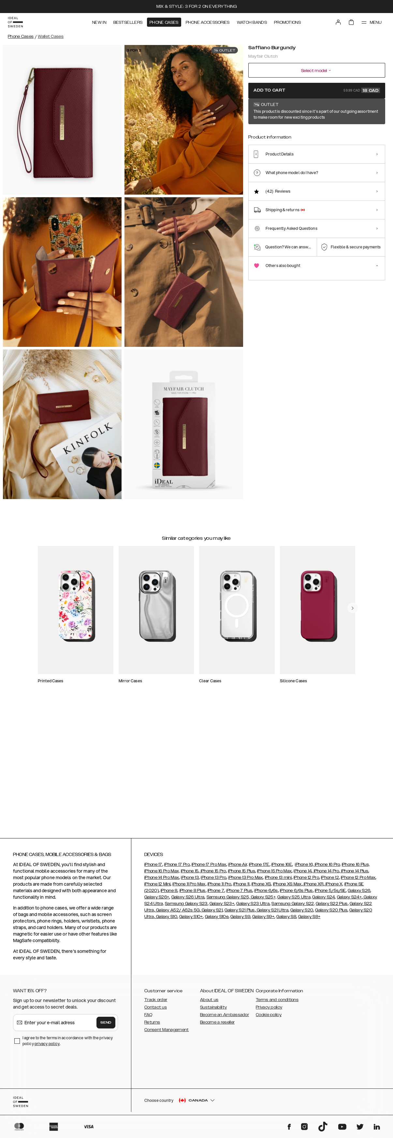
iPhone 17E (259, 867)
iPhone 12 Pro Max (358, 880)
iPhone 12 (330, 880)
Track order (155, 1002)
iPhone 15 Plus (241, 874)
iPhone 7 (216, 893)
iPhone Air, (238, 867)
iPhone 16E (281, 867)
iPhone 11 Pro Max (188, 887)
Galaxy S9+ (263, 919)
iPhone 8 (169, 893)
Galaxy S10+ (191, 919)
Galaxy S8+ (309, 919)
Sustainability (213, 1010)
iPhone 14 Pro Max (161, 880)
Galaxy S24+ (349, 900)
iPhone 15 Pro (212, 874)
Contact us (155, 1010)
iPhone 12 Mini (157, 887)
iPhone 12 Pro (306, 880)
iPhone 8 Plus (193, 893)
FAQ (148, 1017)
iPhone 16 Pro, (327, 867)
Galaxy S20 (301, 913)
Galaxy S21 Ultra (272, 913)
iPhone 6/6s (266, 893)
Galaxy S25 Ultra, (294, 900)
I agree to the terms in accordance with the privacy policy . (67, 1043)
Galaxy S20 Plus (331, 913)
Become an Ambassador (224, 1017)
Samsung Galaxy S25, (228, 900)
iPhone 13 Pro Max (245, 880)
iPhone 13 (190, 880)
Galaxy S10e (216, 919)
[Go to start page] (15, 22)
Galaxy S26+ (156, 900)
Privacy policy (269, 1010)
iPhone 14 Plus (354, 874)
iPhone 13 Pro (213, 880)
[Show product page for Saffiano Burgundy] (258, 134)
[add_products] (105, 635)
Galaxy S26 (359, 893)
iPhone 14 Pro (326, 874)
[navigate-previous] (358, 586)
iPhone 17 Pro (177, 867)
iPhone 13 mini (278, 880)
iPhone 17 (153, 867)
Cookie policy (269, 1017)
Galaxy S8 (286, 919)
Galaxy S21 (212, 913)
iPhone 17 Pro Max (209, 867)
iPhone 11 (241, 887)
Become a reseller (217, 1025)
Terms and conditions (277, 1002)
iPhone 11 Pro (219, 887)
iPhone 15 (190, 874)
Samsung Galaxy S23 (186, 906)
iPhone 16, (304, 867)
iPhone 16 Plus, (356, 867)
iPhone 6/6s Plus (296, 893)
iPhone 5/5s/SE (330, 893)
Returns (152, 1025)
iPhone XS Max (287, 887)
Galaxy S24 (323, 900)
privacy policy (47, 1046)
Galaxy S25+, (263, 900)
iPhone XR (313, 887)
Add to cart (317, 90)
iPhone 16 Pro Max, (162, 874)
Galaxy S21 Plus (240, 913)
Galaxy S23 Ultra (252, 906)
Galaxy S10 (166, 919)
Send (105, 1025)
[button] (337, 1104)
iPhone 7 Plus (239, 893)
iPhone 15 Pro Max (274, 874)
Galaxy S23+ (222, 906)
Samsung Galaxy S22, (293, 906)
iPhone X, (334, 887)
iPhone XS (261, 887)
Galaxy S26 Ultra (188, 900)
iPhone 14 (303, 874)
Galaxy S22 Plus (332, 906)
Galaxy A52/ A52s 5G (177, 913)
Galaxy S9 (240, 919)
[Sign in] (338, 22)
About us (209, 1002)
